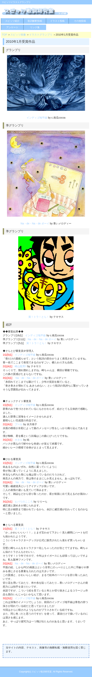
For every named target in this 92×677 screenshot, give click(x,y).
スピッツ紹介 (12, 21)
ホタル (18, 439)
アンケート (12, 27)
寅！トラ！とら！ (38, 316)
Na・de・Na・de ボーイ (35, 223)
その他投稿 (80, 21)
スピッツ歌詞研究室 (42, 671)
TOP (4, 34)
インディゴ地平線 (37, 117)
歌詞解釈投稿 (35, 21)
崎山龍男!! (21, 366)
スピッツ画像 (18, 34)
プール (18, 424)
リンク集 (35, 27)
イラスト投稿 (57, 21)
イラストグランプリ (40, 34)
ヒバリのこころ (24, 501)
